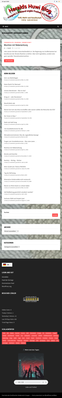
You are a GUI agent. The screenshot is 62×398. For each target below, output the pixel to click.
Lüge (19, 338)
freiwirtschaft (11, 335)
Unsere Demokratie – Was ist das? (15, 91)
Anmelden (5, 277)
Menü (5, 26)
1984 (4, 333)
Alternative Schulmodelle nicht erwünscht (17, 179)
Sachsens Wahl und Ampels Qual (14, 198)
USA (57, 340)
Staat (48, 340)
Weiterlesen (9, 61)
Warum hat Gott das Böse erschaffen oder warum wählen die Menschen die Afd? (29, 110)
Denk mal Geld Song (10, 122)
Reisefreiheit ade (9, 103)
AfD (8, 333)
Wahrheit (23, 343)
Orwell (27, 338)
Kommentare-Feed (8, 283)
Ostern (32, 338)
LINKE (15, 338)
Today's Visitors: (7, 313)
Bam (55, 395)
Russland (26, 340)
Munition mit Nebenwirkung (16, 45)
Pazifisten (45, 338)
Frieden (17, 335)
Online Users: (6, 310)
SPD (37, 340)
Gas (22, 335)
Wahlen (17, 343)
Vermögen (5, 343)
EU (43, 333)
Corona (23, 333)
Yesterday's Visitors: (8, 316)
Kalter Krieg (5, 338)
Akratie (11, 333)
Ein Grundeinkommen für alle (13, 129)
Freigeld (55, 333)
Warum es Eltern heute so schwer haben (16, 186)
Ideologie (56, 335)
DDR (27, 333)
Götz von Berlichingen (11, 78)
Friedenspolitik (9, 42)
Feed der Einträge (7, 280)
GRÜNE (40, 335)
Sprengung (42, 340)
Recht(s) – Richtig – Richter (12, 160)
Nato (23, 338)
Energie (39, 333)
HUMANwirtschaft (48, 335)
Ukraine (53, 340)
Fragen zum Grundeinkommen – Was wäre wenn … (20, 141)
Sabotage (32, 340)
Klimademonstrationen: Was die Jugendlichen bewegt (21, 135)
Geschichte (34, 335)
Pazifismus (38, 338)
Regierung (18, 42)
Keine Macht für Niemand (12, 84)
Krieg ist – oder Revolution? (13, 97)
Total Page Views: (8, 322)
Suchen (6, 212)
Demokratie (33, 333)
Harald (9, 48)
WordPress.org (6, 286)
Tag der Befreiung (10, 173)
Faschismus (48, 333)
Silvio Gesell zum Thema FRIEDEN (15, 167)
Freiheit (4, 335)
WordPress (48, 395)
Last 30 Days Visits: (8, 319)
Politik (56, 338)
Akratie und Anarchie (10, 154)
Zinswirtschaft (26, 42)
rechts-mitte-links (12, 340)
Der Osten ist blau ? (10, 116)
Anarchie (17, 333)
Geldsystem (27, 335)
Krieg (11, 338)
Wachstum (11, 343)
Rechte (4, 340)
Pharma (51, 338)
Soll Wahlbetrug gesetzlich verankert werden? (18, 192)
